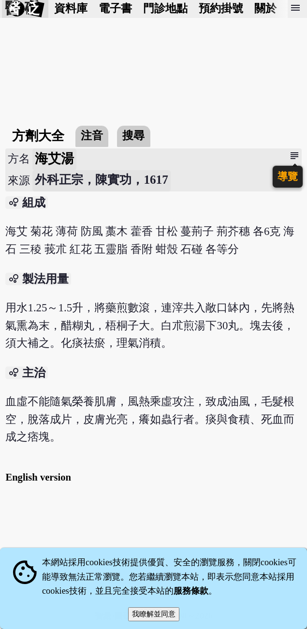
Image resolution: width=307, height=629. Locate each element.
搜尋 (133, 136)
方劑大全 (38, 136)
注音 (92, 136)
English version (38, 477)
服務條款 (191, 591)
